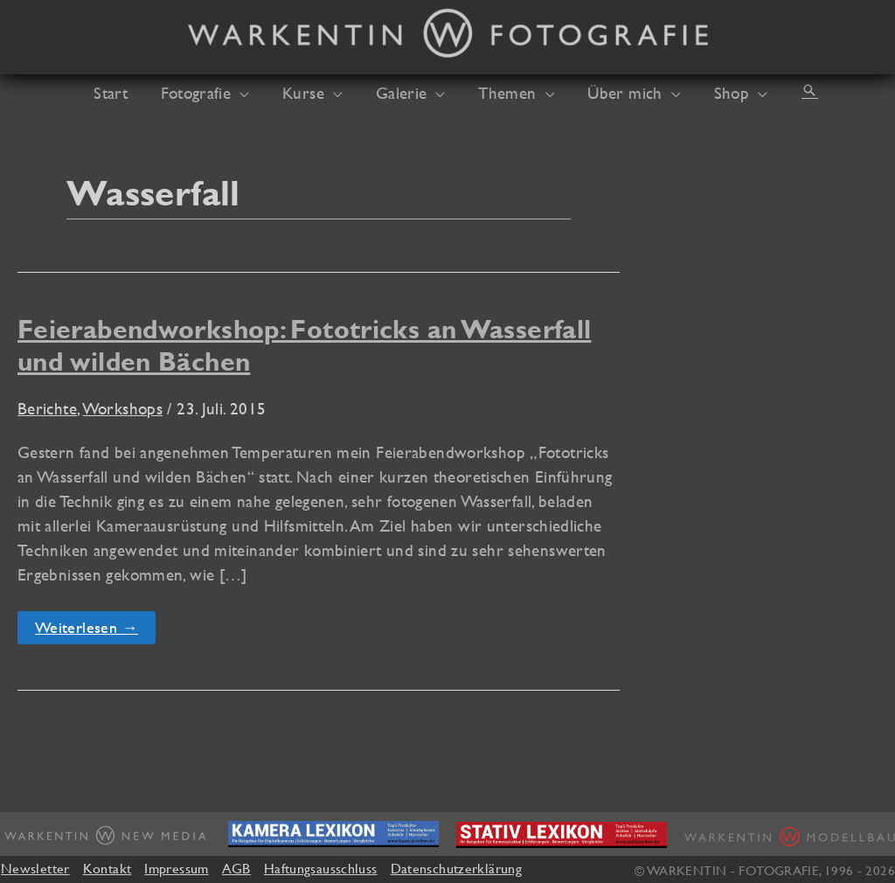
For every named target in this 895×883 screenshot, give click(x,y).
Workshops (123, 408)
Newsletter (35, 868)
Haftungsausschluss (321, 868)
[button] (253, 93)
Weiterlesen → (95, 630)
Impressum (176, 868)
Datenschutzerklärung (456, 868)
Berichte (47, 408)
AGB (236, 868)
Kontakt (107, 868)
